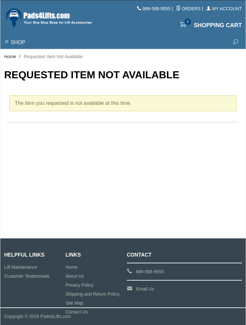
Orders (188, 8)
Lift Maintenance (20, 267)
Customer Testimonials (26, 276)
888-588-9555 (156, 8)
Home (10, 56)
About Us (75, 276)
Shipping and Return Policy (93, 294)
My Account (224, 8)
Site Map (74, 303)
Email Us (145, 288)
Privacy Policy (80, 285)
